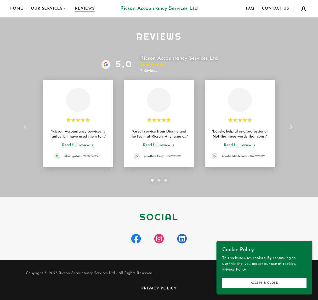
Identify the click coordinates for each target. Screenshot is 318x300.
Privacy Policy (234, 269)
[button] (49, 9)
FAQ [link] (250, 9)
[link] (159, 9)
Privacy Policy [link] (159, 288)
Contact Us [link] (275, 9)
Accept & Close (264, 282)
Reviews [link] (85, 9)
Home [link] (16, 9)
